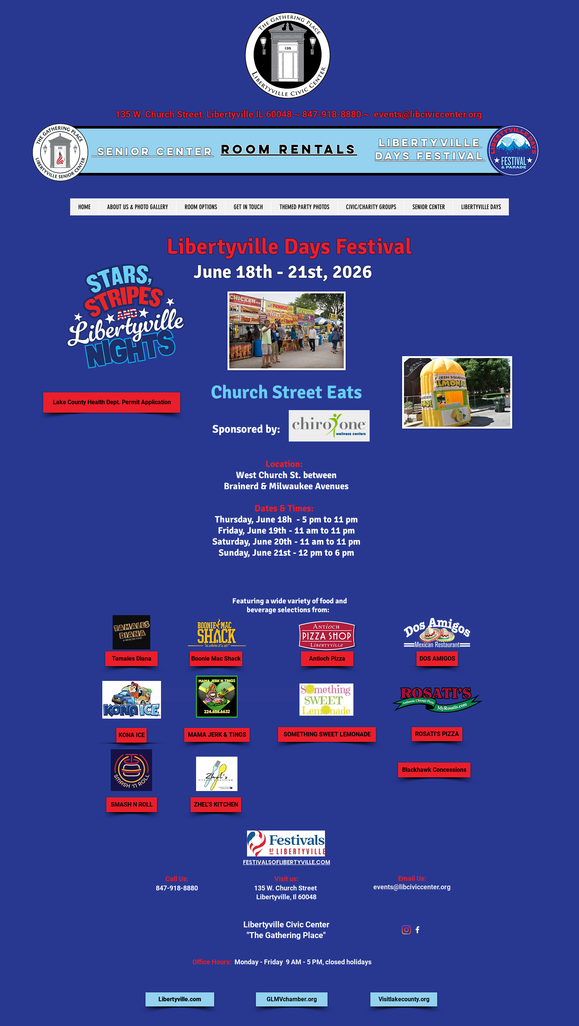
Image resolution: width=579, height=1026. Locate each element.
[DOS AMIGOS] (437, 658)
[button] (434, 770)
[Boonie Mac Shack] (216, 658)
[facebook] (417, 929)
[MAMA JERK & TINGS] (217, 735)
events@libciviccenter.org (428, 114)
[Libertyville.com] (179, 999)
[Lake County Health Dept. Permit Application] (111, 402)
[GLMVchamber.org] (292, 999)
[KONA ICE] (131, 735)
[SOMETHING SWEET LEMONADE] (327, 734)
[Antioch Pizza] (327, 658)
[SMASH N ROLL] (131, 804)
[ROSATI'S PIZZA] (437, 734)
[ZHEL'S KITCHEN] (216, 804)
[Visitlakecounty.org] (403, 999)
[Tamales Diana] (131, 658)
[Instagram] (406, 929)
